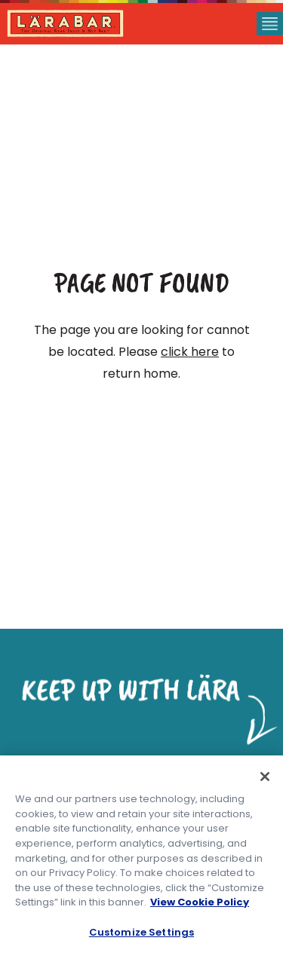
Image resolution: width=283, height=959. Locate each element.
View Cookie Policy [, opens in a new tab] (199, 903)
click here (190, 351)
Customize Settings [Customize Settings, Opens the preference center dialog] (141, 932)
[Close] (264, 777)
